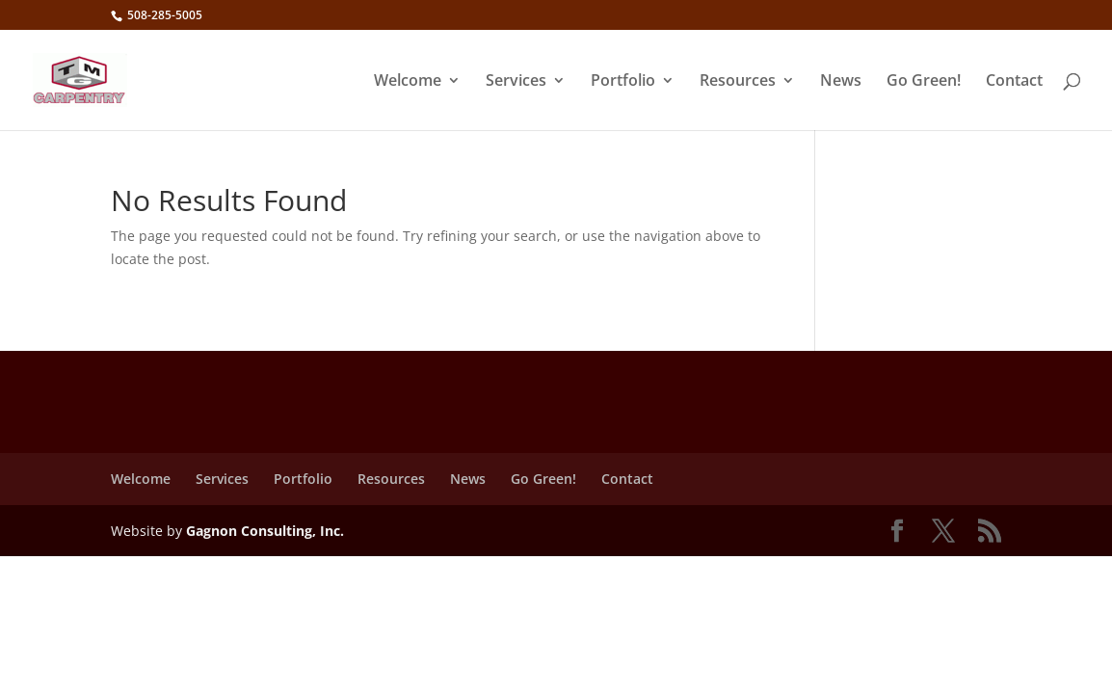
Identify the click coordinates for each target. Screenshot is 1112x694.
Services (516, 82)
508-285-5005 (163, 15)
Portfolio (623, 82)
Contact (1014, 82)
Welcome (407, 82)
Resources (738, 82)
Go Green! (924, 82)
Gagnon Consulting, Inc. (265, 530)
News (840, 82)
